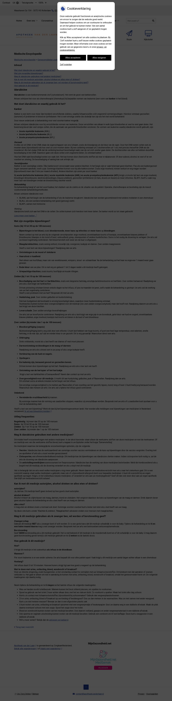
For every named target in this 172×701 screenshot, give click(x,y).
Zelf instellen (66, 64)
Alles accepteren (72, 57)
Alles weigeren (99, 57)
